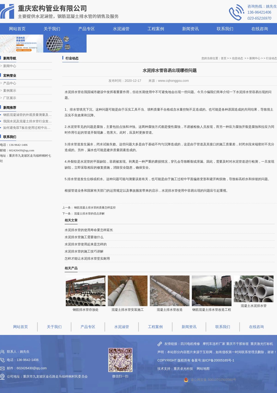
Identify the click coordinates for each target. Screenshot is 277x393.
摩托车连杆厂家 (214, 344)
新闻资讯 (190, 28)
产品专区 (86, 28)
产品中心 (9, 83)
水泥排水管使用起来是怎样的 (86, 244)
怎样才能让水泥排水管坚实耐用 (87, 258)
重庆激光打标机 (261, 344)
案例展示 (9, 90)
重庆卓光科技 (183, 368)
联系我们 (225, 28)
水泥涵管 (121, 28)
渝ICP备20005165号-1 (218, 360)
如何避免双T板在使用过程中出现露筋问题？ (27, 127)
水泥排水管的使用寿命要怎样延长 (89, 230)
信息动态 (237, 58)
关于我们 (52, 28)
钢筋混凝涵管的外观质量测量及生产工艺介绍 (27, 115)
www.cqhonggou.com (173, 80)
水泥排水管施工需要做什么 (84, 237)
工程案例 (156, 28)
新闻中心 (9, 66)
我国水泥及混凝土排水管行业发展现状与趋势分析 (27, 121)
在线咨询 (259, 28)
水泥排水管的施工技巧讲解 (84, 251)
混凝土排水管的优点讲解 (89, 213)
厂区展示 (9, 98)
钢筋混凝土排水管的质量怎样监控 (94, 207)
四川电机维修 (190, 344)
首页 (223, 58)
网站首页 (17, 28)
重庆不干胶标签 (237, 344)
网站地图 (203, 368)
